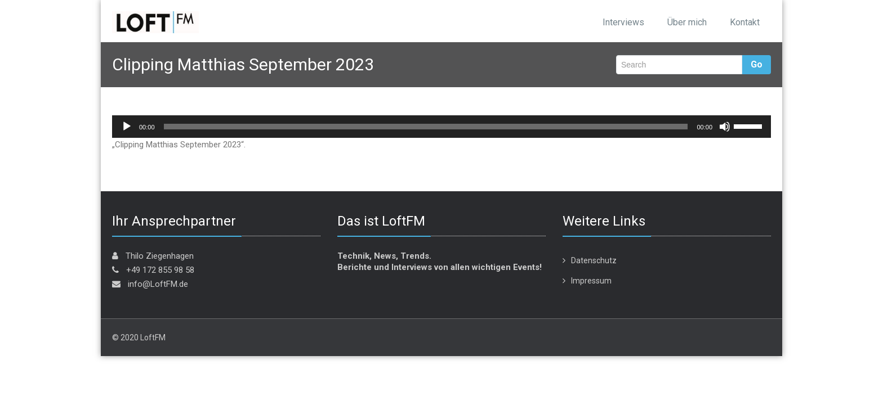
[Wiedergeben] (126, 126)
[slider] (426, 126)
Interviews (623, 22)
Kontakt (745, 22)
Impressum (591, 280)
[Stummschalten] (724, 126)
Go (756, 64)
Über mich (687, 22)
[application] (441, 126)
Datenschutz (594, 260)
